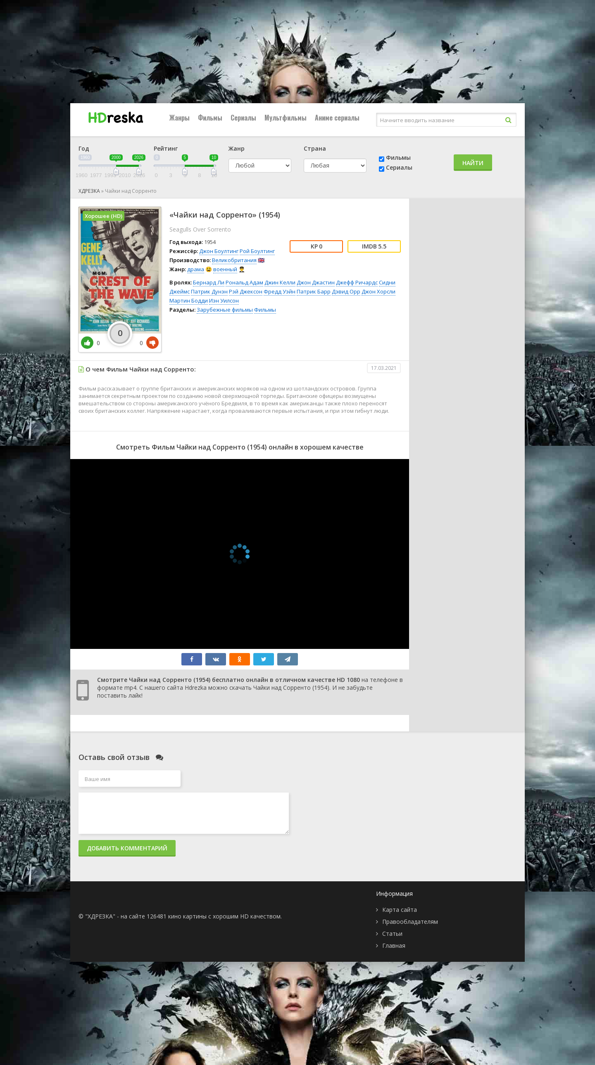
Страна (315, 148)
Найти (472, 163)
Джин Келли (279, 282)
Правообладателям (410, 921)
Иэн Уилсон (224, 300)
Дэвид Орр (346, 291)
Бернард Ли (208, 282)
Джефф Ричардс (357, 282)
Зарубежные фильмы (225, 309)
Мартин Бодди (188, 300)
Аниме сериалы (337, 118)
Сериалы (243, 118)
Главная (393, 945)
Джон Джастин (316, 282)
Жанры (179, 118)
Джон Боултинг (218, 251)
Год (84, 148)
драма (195, 269)
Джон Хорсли (378, 291)
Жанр (236, 148)
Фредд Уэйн (279, 291)
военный (225, 269)
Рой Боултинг (257, 251)
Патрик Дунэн (209, 291)
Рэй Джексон (245, 291)
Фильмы (210, 118)
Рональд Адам (244, 282)
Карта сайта (399, 910)
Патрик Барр (314, 291)
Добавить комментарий (127, 848)
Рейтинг (166, 148)
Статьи (392, 933)
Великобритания (234, 260)
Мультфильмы (285, 118)
